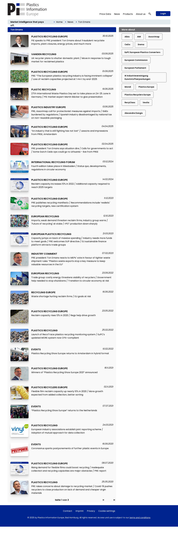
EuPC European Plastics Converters (142, 52)
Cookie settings (106, 511)
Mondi (128, 86)
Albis (127, 36)
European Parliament (135, 68)
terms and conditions (139, 517)
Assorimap (154, 36)
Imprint (80, 511)
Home (59, 22)
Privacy (91, 511)
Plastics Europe (146, 86)
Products (128, 14)
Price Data (105, 14)
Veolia (146, 102)
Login (163, 13)
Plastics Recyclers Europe (138, 94)
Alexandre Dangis (134, 113)
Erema (141, 44)
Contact (67, 511)
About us (140, 14)
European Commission (136, 60)
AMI (139, 36)
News (117, 14)
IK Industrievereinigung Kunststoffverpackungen (137, 77)
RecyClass (130, 102)
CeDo (127, 44)
